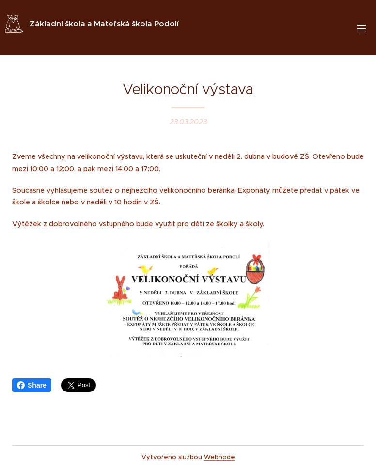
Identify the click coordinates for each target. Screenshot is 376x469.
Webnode (219, 457)
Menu (361, 28)
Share (32, 385)
